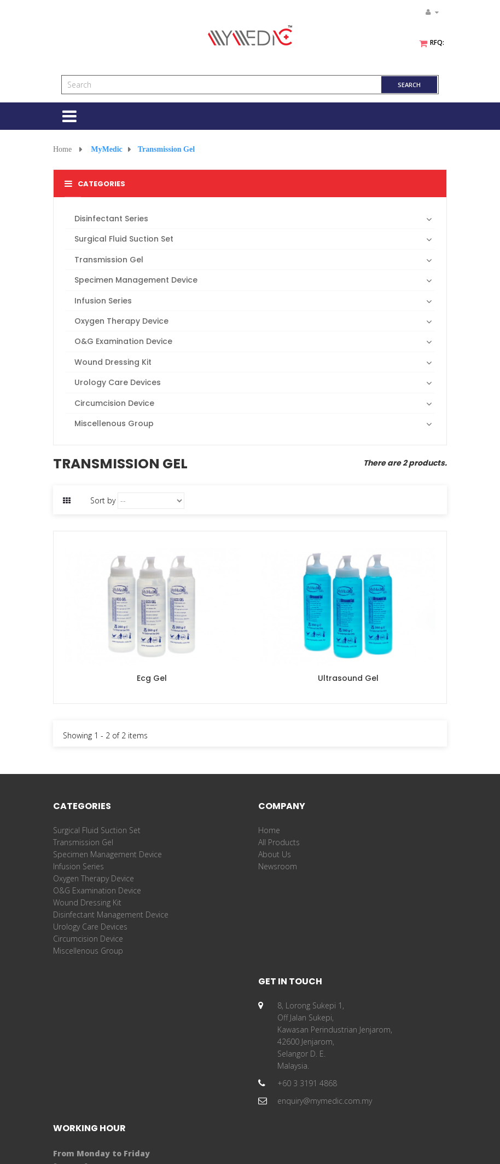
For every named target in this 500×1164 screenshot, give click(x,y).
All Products (279, 842)
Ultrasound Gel (348, 678)
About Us (274, 854)
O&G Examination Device (97, 890)
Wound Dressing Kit (87, 902)
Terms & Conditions (339, 1146)
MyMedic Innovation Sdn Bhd (183, 1146)
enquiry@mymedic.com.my (119, 1101)
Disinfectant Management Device (110, 914)
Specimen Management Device (107, 854)
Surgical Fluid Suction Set (97, 830)
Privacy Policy (400, 1146)
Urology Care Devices (90, 926)
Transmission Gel (83, 842)
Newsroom (277, 866)
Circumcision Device (88, 938)
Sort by (102, 500)
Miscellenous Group (88, 950)
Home (62, 149)
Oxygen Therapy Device (93, 878)
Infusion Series (78, 866)
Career (270, 878)
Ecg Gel (152, 678)
